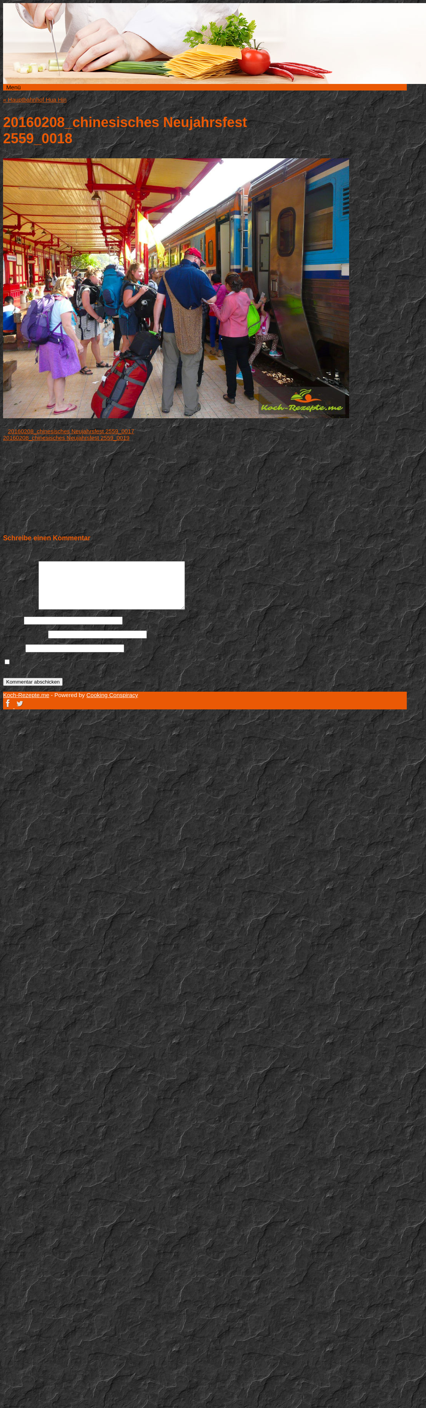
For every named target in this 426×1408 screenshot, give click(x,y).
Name (12, 620)
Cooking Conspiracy (112, 695)
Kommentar (20, 607)
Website (13, 648)
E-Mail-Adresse (25, 634)
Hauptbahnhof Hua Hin (35, 99)
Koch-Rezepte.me (332, 109)
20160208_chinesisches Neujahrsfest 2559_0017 (71, 431)
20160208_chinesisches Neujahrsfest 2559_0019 (66, 437)
